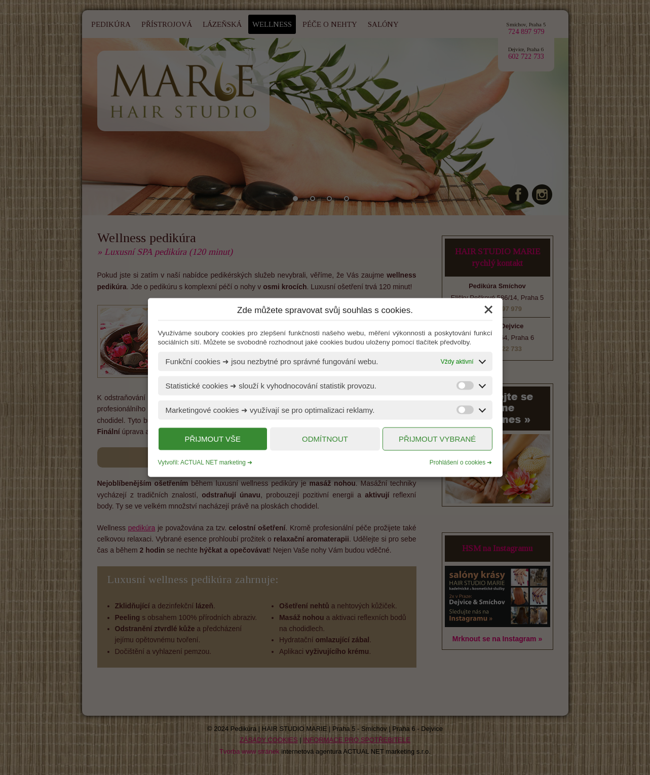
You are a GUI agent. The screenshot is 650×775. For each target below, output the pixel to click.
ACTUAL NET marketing (213, 462)
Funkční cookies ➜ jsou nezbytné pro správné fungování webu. (272, 361)
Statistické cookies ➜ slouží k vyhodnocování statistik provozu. (271, 385)
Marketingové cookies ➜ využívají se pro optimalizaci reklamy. (270, 410)
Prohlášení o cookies (457, 462)
